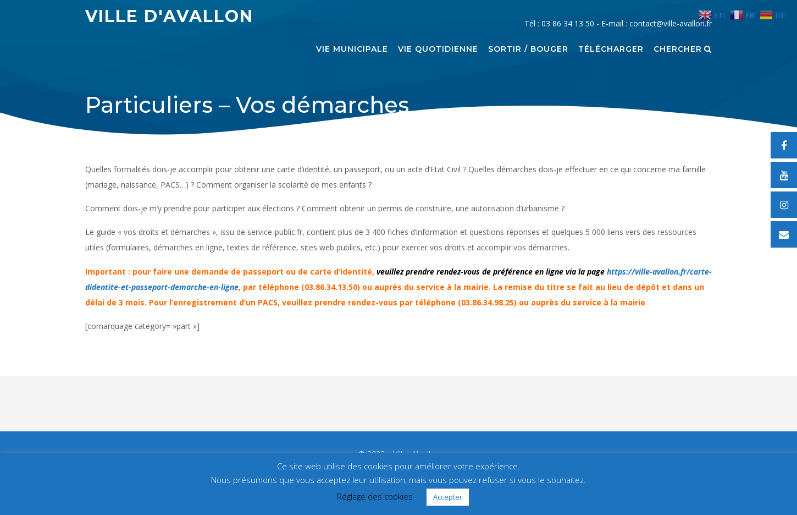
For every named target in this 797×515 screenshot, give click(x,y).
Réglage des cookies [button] (375, 496)
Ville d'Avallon (169, 16)
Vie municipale (352, 49)
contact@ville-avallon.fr (670, 23)
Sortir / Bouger (528, 49)
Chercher (683, 49)
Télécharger (611, 49)
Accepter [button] (447, 497)
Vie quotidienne (438, 49)
